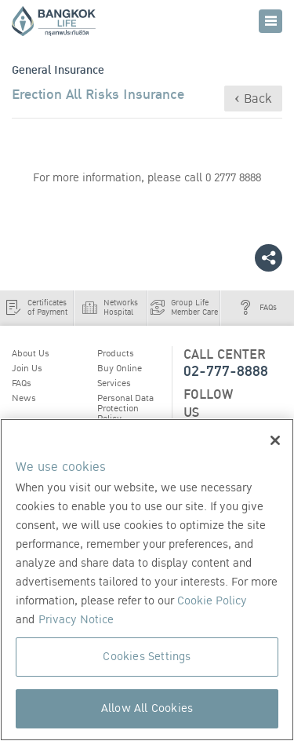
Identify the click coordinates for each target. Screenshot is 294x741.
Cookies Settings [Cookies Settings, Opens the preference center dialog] (147, 657)
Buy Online (119, 368)
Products (115, 353)
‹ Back (253, 99)
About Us (30, 353)
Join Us (27, 368)
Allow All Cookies (147, 708)
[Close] (275, 440)
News (24, 398)
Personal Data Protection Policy (125, 408)
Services (114, 383)
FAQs (21, 383)
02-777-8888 (225, 372)
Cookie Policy (212, 601)
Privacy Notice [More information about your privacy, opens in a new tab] (76, 620)
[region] (147, 579)
